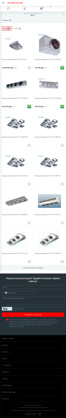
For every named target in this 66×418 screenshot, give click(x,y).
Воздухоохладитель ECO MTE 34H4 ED (48, 253)
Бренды (33, 345)
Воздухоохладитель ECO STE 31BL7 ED (48, 176)
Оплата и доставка (33, 392)
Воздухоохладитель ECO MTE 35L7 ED (15, 253)
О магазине (33, 365)
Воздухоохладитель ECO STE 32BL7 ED (15, 176)
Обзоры (33, 379)
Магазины (33, 352)
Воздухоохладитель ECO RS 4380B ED (15, 214)
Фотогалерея (33, 385)
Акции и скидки (33, 338)
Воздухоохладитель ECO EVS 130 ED (14, 59)
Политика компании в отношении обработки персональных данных (33, 410)
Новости (33, 372)
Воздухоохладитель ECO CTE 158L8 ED (15, 98)
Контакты (33, 399)
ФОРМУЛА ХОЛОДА (15, 3)
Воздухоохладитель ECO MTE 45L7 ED (48, 214)
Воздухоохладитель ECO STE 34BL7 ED (15, 137)
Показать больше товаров (33, 268)
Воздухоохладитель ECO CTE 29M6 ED (48, 59)
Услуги (33, 359)
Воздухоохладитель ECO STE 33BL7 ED (48, 137)
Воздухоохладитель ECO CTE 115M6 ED (48, 98)
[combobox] (6, 292)
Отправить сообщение (33, 315)
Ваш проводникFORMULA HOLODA (33, 414)
